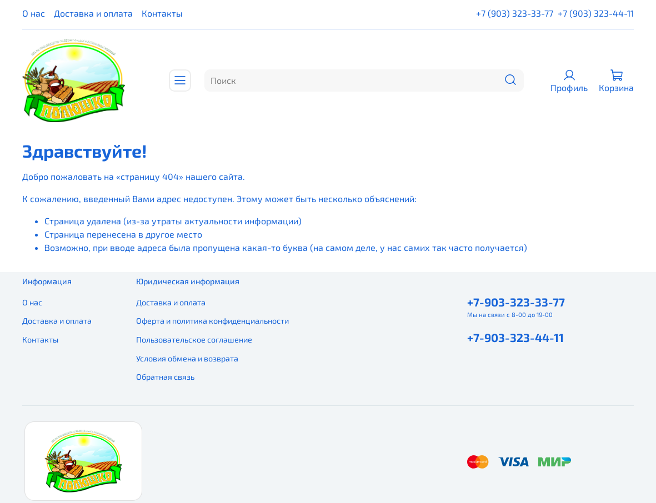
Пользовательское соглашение (194, 339)
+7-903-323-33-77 (516, 302)
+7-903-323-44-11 (515, 337)
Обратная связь (165, 376)
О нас (33, 13)
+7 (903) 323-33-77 (514, 13)
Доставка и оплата (93, 13)
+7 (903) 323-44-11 (596, 13)
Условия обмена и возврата (187, 358)
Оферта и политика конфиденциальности (212, 320)
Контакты (162, 13)
